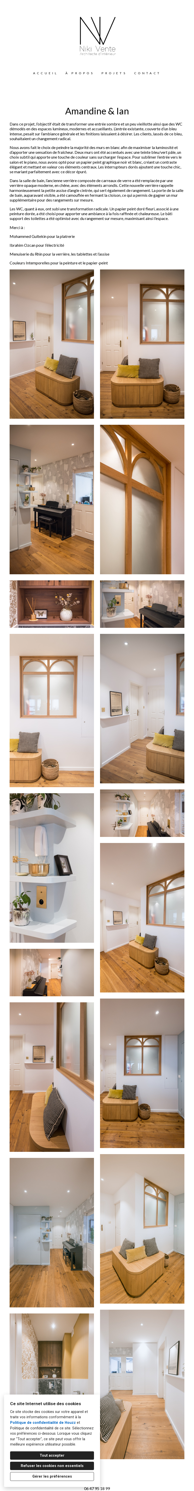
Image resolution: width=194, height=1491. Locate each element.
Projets (114, 73)
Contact (147, 73)
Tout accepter (52, 1455)
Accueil (45, 73)
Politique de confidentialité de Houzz (43, 1423)
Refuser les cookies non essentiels (52, 1466)
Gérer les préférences (52, 1476)
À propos (79, 73)
